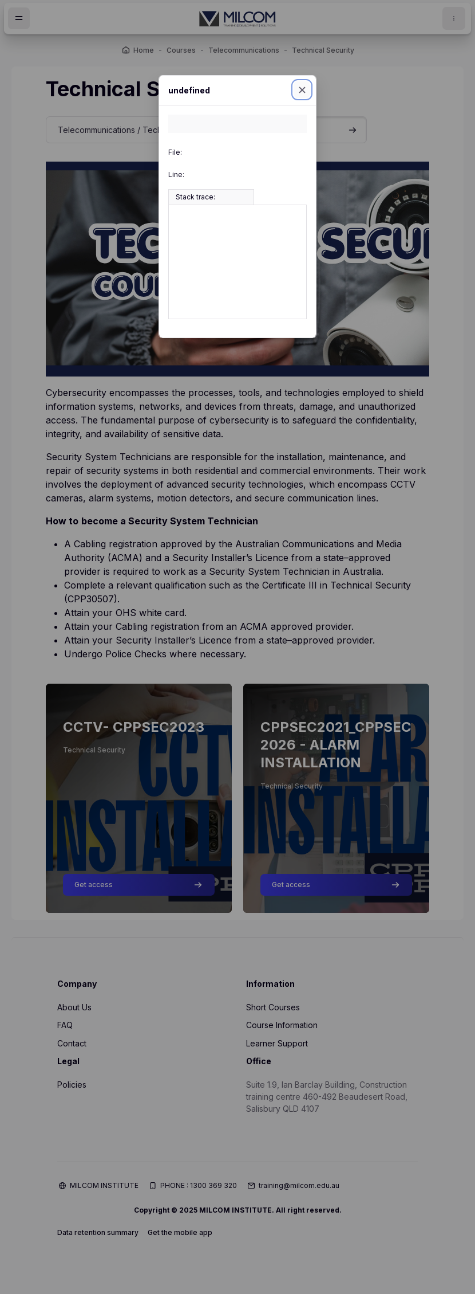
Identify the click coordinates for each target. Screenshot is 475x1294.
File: (175, 152)
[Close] (302, 89)
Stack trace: (195, 197)
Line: (176, 174)
